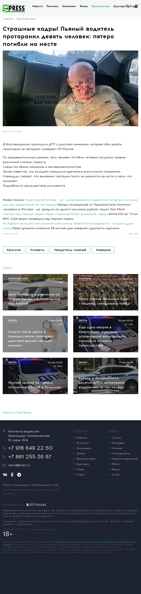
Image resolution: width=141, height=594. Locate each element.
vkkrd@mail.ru (19, 465)
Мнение (117, 448)
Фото (116, 464)
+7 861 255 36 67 (29, 456)
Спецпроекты (121, 453)
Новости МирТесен (17, 412)
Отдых (80, 469)
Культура (119, 6)
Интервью (118, 443)
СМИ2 (7, 268)
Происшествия (100, 6)
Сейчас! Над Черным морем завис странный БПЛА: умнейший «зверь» (56, 214)
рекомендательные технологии (73, 542)
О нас (116, 474)
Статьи (116, 437)
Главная (8, 18)
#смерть (37, 250)
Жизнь (84, 6)
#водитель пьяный (70, 250)
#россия (14, 250)
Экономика (69, 6)
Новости (37, 6)
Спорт (80, 474)
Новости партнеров (125, 458)
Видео (116, 469)
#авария (103, 250)
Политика (52, 6)
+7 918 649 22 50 (30, 448)
